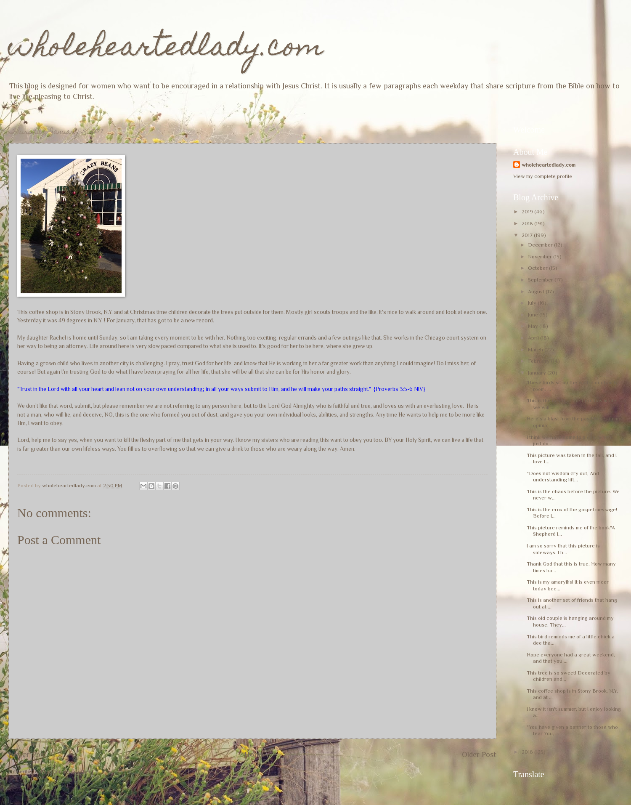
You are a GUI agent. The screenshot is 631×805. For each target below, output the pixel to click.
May (533, 326)
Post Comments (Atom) (66, 771)
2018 (528, 223)
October (538, 268)
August (537, 291)
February (539, 361)
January (537, 372)
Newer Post (27, 754)
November (540, 256)
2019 (528, 211)
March (536, 349)
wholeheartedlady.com (165, 49)
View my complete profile (542, 176)
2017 (528, 235)
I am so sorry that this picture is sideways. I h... (563, 548)
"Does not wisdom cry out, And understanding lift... (563, 476)
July (533, 303)
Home (254, 754)
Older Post (479, 754)
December (541, 245)
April (534, 338)
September (541, 279)
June (533, 314)
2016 (528, 752)
